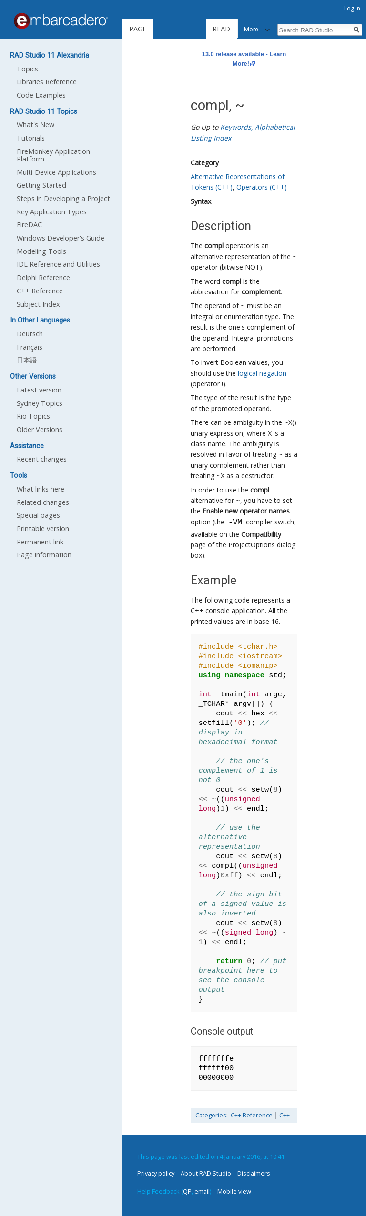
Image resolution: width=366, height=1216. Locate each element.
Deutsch (30, 333)
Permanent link (40, 541)
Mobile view (234, 1191)
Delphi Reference (43, 277)
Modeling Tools (41, 251)
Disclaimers (253, 1173)
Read (196, 28)
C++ (284, 1115)
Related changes (43, 502)
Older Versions (39, 429)
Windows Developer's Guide (60, 237)
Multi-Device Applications (56, 172)
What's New (35, 124)
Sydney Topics (39, 403)
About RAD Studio (206, 1173)
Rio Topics (33, 416)
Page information (44, 554)
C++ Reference (252, 1115)
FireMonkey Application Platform (53, 155)
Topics (27, 68)
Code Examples (41, 95)
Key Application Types (52, 211)
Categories (210, 1115)
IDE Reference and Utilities (58, 264)
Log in (352, 8)
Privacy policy (155, 1173)
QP (187, 1191)
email (202, 1191)
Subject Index (38, 304)
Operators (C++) (261, 186)
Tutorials (31, 137)
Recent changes (42, 458)
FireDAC (29, 224)
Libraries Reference (47, 81)
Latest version (39, 389)
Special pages (38, 515)
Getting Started (41, 185)
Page (137, 28)
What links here (40, 488)
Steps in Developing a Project (63, 198)
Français (29, 347)
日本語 (27, 359)
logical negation (262, 373)
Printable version (43, 528)
